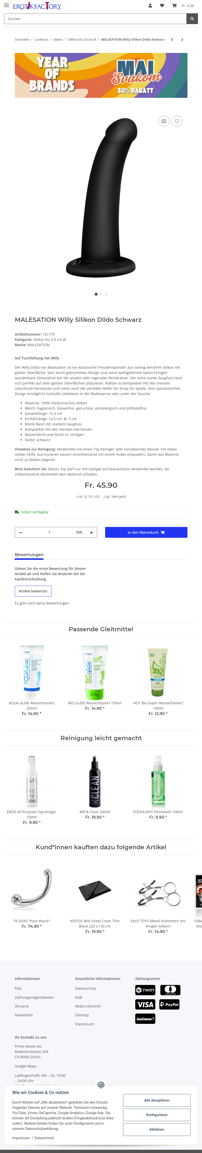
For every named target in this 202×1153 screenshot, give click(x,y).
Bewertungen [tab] (29, 554)
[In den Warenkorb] (19, 109)
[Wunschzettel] (162, 6)
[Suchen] (95, 18)
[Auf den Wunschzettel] (176, 121)
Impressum (84, 1024)
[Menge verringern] (20, 532)
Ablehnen (156, 1129)
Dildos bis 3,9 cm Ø (49, 339)
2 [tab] (101, 294)
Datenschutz (85, 988)
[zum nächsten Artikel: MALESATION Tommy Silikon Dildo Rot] (182, 39)
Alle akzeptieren (156, 1100)
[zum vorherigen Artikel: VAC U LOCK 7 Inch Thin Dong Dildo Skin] (172, 39)
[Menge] (49, 532)
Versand (119, 496)
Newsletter (24, 1015)
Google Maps (26, 1066)
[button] (150, 6)
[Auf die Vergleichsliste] (163, 121)
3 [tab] (106, 294)
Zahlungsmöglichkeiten (34, 997)
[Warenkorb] (183, 6)
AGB (78, 997)
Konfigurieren (156, 1115)
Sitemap (82, 1015)
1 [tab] (96, 294)
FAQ (18, 988)
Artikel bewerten (33, 591)
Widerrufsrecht (88, 1006)
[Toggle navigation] (6, 3)
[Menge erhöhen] (91, 532)
